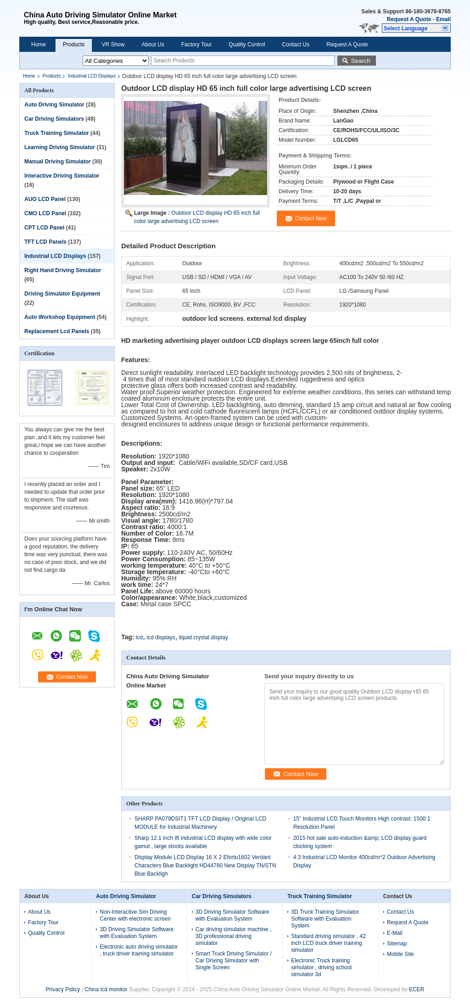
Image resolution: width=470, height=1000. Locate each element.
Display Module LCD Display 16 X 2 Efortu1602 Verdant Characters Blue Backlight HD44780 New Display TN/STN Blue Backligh (205, 865)
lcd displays (161, 637)
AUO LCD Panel (45, 199)
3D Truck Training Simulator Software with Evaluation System (325, 919)
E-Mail (395, 933)
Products (73, 44)
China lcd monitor (105, 989)
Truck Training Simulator (56, 133)
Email (443, 19)
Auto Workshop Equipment (59, 317)
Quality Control (247, 44)
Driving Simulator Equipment (62, 294)
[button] (416, 28)
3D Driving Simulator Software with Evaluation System (136, 932)
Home (38, 44)
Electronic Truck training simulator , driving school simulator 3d (321, 967)
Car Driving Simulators (54, 119)
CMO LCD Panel (45, 213)
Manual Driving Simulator (57, 161)
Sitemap (397, 943)
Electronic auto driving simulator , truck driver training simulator (139, 950)
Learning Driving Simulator (59, 147)
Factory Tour (196, 44)
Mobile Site (400, 954)
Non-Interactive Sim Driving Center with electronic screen (135, 915)
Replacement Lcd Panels (56, 331)
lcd (139, 637)
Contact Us (295, 44)
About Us (152, 44)
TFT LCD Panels (45, 242)
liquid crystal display (203, 637)
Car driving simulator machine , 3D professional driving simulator (233, 936)
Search (360, 60)
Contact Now (72, 677)
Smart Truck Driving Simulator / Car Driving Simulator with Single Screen (234, 960)
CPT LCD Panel (44, 227)
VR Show (112, 44)
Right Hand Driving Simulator (62, 270)
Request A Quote (409, 19)
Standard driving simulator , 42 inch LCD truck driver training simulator (328, 943)
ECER (416, 989)
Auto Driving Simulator (54, 104)
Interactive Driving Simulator (61, 176)
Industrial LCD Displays (92, 75)
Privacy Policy (62, 989)
